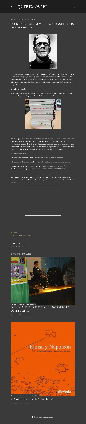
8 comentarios (24, 403)
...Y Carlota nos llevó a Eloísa (32, 399)
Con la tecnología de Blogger (43, 417)
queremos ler (32, 6)
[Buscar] (74, 6)
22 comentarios (24, 315)
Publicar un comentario (20, 246)
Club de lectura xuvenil (24, 235)
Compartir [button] (14, 232)
